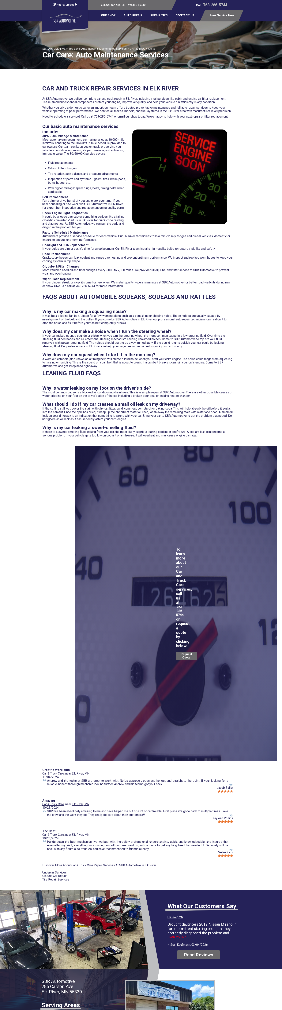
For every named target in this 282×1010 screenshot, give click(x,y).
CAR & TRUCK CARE (142, 48)
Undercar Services (54, 872)
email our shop (127, 116)
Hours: (65, 4)
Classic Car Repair (54, 876)
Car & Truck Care (53, 773)
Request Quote (186, 655)
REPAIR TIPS (159, 15)
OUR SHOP (108, 15)
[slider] (225, 791)
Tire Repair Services (55, 879)
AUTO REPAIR (133, 15)
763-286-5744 (215, 5)
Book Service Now (221, 15)
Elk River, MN (80, 773)
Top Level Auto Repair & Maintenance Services (98, 48)
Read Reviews (198, 954)
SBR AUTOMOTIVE (54, 48)
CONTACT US (185, 15)
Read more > (176, 937)
